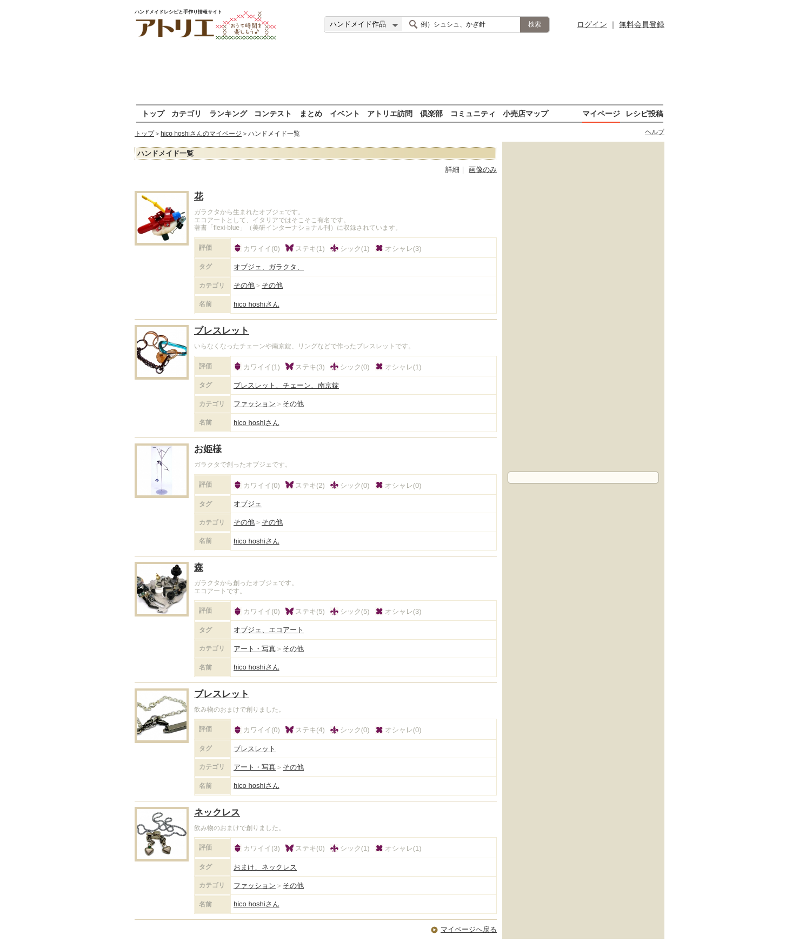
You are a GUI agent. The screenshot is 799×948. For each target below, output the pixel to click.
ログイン (592, 24)
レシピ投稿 (644, 113)
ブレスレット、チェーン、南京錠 (286, 385)
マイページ (601, 113)
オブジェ (248, 504)
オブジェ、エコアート (269, 630)
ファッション (255, 404)
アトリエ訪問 (389, 113)
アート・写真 (255, 649)
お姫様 (208, 449)
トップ (153, 113)
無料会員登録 (641, 24)
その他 (244, 285)
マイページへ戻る (469, 929)
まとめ (310, 113)
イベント (345, 113)
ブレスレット (221, 331)
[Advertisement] (399, 73)
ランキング (228, 113)
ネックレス (217, 812)
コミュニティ (473, 113)
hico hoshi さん (256, 304)
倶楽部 (431, 113)
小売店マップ (525, 113)
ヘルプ (654, 132)
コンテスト (273, 113)
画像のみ (483, 169)
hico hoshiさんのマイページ (201, 133)
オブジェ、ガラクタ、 (269, 267)
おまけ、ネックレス (265, 867)
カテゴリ (186, 113)
